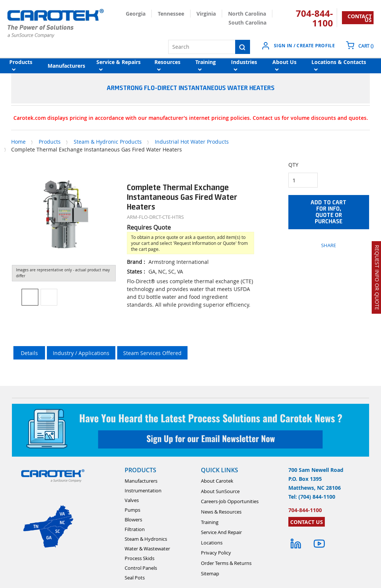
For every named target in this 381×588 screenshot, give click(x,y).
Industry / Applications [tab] (81, 353)
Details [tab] (29, 353)
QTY (293, 164)
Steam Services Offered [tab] (152, 353)
